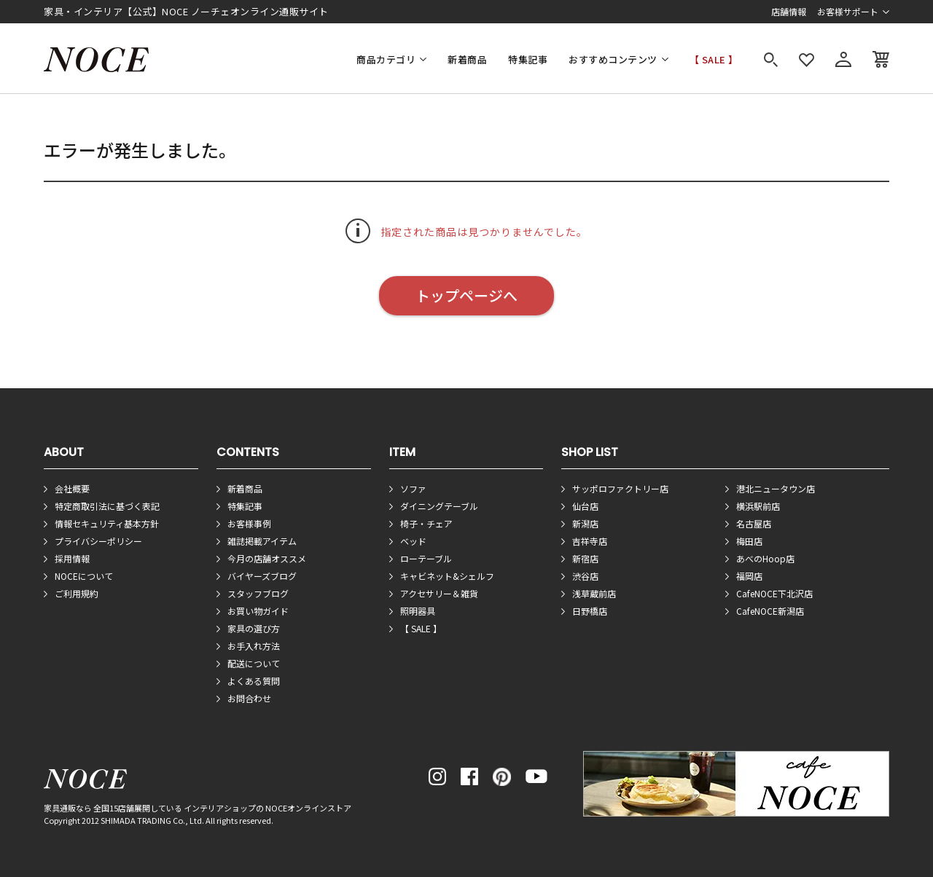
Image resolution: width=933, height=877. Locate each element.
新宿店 (585, 558)
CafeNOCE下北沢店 (774, 593)
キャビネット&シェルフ (447, 576)
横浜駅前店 (758, 506)
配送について (253, 663)
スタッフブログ (258, 593)
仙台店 (585, 506)
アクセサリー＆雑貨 (439, 593)
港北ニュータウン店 (775, 488)
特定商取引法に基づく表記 (107, 506)
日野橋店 (589, 611)
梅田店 (749, 541)
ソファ (413, 488)
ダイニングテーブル (439, 506)
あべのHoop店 (765, 558)
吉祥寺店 (589, 541)
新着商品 (467, 59)
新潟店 (585, 523)
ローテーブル (426, 558)
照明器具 (417, 611)
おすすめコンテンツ (613, 59)
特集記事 (527, 59)
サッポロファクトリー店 (620, 488)
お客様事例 (249, 523)
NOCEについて (84, 576)
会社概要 (72, 488)
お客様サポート (847, 11)
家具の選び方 (253, 628)
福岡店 (749, 576)
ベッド (413, 541)
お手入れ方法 (253, 646)
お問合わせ (249, 698)
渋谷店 (585, 576)
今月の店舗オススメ (266, 558)
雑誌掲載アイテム (262, 541)
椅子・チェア (426, 523)
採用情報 (72, 558)
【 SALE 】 (714, 59)
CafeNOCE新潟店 (770, 611)
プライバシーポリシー (98, 541)
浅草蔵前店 (594, 593)
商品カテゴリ (385, 59)
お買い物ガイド (258, 611)
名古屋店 (753, 523)
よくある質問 (253, 681)
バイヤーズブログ (262, 576)
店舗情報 (788, 11)
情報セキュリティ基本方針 (107, 523)
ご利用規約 (76, 593)
